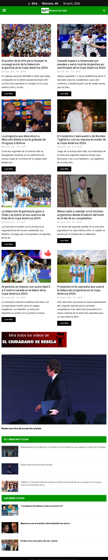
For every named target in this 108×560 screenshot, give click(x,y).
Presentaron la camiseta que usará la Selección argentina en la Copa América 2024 (80, 290)
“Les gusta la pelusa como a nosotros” (42, 506)
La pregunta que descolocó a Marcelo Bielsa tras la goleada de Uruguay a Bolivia (24, 139)
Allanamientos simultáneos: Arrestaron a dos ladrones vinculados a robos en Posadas (63, 447)
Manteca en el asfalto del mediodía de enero (45, 523)
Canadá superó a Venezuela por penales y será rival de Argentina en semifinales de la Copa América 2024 (81, 64)
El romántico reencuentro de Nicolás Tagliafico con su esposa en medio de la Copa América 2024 (81, 139)
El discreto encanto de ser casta (39, 541)
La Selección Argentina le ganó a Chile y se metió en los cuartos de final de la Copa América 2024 (23, 215)
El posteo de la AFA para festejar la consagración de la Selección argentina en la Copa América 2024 (25, 64)
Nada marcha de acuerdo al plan (21, 428)
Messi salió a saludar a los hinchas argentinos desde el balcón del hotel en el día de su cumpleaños (80, 215)
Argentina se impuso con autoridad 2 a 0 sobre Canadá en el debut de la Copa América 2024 (26, 290)
